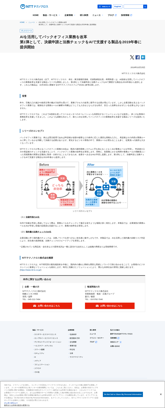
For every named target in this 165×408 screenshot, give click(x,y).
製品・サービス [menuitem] (50, 17)
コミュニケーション (42, 364)
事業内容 (73, 346)
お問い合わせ (115, 346)
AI (35, 357)
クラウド (37, 368)
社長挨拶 (73, 334)
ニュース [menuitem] (97, 17)
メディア (37, 361)
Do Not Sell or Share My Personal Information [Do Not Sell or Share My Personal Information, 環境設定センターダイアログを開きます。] (123, 394)
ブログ (93, 342)
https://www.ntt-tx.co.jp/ (30, 270)
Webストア (104, 6)
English (117, 6)
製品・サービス (38, 330)
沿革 (71, 353)
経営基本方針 (75, 338)
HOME (22, 22)
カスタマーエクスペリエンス (45, 334)
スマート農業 (39, 349)
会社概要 (73, 342)
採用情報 (114, 338)
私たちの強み (115, 330)
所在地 (72, 349)
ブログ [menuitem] (112, 15)
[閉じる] (161, 394)
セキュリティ (39, 353)
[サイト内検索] (135, 6)
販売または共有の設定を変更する (17, 405)
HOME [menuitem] (36, 15)
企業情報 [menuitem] (69, 17)
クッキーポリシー (11, 403)
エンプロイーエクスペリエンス (46, 338)
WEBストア (116, 342)
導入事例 (93, 330)
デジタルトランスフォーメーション (47, 342)
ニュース (31, 22)
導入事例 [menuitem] (84, 15)
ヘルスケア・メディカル (43, 346)
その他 (36, 372)
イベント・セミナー (97, 338)
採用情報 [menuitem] (126, 15)
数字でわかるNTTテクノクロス (121, 334)
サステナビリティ (76, 357)
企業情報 (71, 330)
